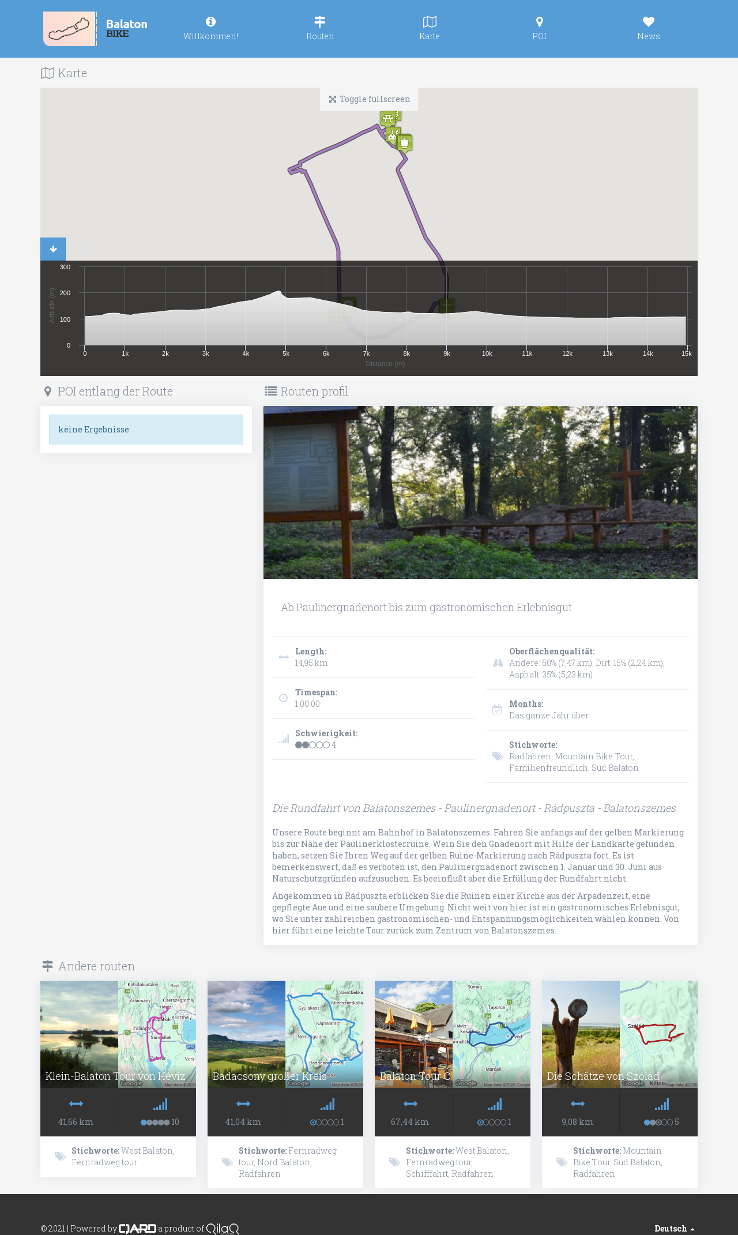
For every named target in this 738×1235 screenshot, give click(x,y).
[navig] (210, 29)
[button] (405, 144)
